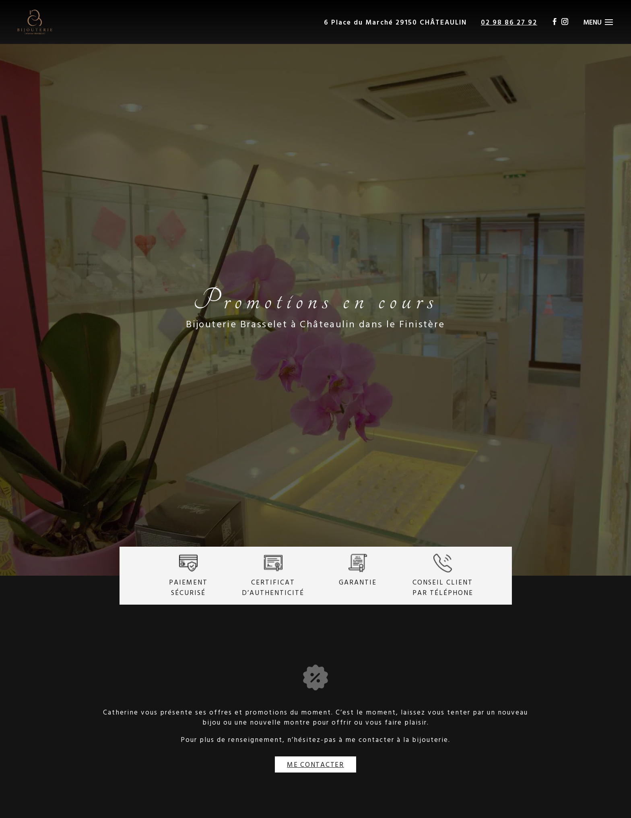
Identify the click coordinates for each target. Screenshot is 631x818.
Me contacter (315, 764)
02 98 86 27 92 (509, 22)
